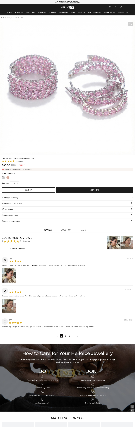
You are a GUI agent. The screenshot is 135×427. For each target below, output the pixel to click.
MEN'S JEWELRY (12, 7)
